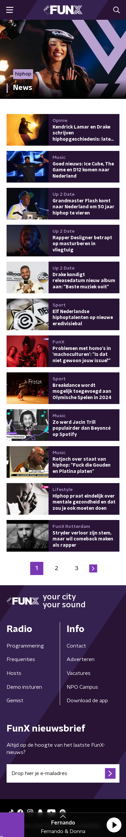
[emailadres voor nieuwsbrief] (63, 773)
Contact (76, 646)
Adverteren (80, 659)
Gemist (15, 700)
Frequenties (21, 659)
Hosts (14, 673)
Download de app (87, 700)
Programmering (25, 646)
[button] (113, 824)
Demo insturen (24, 687)
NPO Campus (82, 687)
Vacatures (79, 673)
